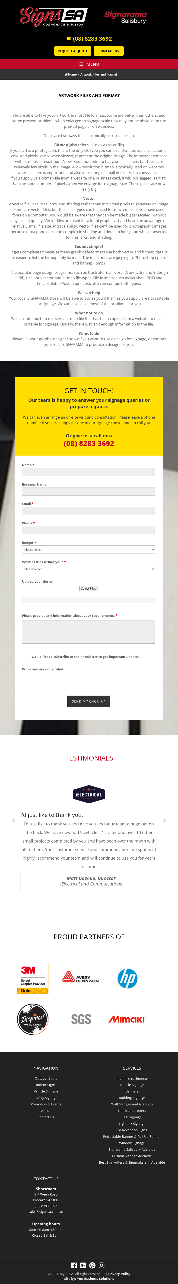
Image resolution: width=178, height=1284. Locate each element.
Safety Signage (46, 1095)
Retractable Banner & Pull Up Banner (132, 1134)
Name (28, 465)
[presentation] (49, 679)
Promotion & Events (46, 1101)
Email (28, 504)
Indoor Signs (46, 1082)
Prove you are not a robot (43, 669)
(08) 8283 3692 (89, 38)
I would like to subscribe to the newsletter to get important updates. (84, 656)
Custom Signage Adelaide (132, 1153)
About (46, 1108)
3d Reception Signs (132, 1127)
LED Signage (132, 1114)
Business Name (34, 484)
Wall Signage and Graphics (132, 1101)
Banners (132, 1088)
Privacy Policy (119, 1271)
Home (71, 74)
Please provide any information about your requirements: (70, 615)
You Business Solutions (95, 1276)
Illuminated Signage (132, 1075)
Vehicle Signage (46, 1088)
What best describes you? (44, 562)
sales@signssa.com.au (46, 1209)
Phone (28, 523)
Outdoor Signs (46, 1075)
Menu (89, 64)
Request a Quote (73, 51)
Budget (29, 542)
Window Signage (132, 1140)
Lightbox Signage (132, 1121)
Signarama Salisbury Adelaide (132, 1146)
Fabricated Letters (132, 1108)
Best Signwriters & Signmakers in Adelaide (132, 1159)
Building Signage (132, 1095)
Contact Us (109, 51)
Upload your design (37, 581)
